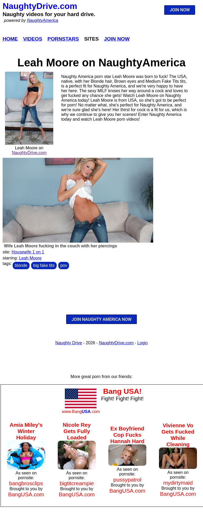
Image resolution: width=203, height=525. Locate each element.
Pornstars (63, 39)
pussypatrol (127, 480)
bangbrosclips (26, 483)
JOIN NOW (180, 9)
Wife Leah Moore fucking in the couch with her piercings (60, 246)
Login (142, 343)
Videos (32, 39)
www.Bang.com (81, 411)
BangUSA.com (26, 494)
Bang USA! (122, 391)
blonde (21, 265)
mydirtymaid (178, 483)
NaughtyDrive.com (40, 6)
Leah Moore (30, 258)
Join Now (117, 39)
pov (63, 265)
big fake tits (44, 265)
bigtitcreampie (77, 483)
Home (10, 39)
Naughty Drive (68, 343)
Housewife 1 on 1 (28, 252)
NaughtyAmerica (42, 20)
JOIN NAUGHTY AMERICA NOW (101, 319)
